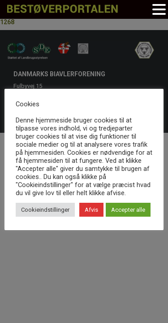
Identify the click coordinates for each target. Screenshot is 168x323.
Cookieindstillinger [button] (45, 209)
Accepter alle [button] (128, 209)
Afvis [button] (91, 209)
